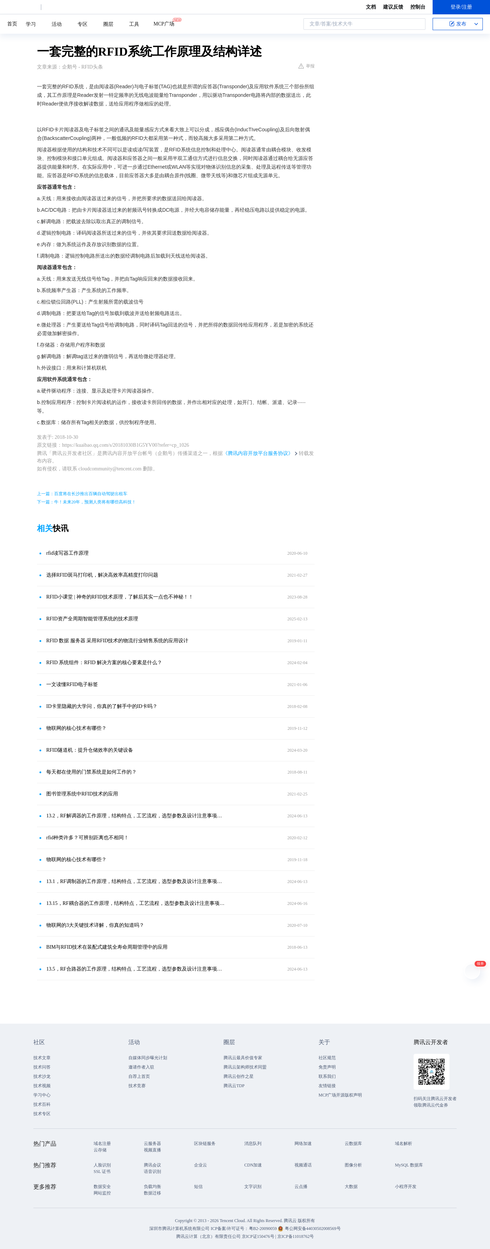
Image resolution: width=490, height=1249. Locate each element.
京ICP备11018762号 (295, 1236)
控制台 (417, 7)
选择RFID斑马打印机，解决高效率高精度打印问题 (102, 575)
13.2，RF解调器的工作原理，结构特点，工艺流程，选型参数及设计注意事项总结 (135, 815)
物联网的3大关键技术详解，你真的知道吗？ (95, 925)
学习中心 (42, 1095)
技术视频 (42, 1085)
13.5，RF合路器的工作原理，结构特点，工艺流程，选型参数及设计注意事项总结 (135, 969)
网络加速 (303, 1143)
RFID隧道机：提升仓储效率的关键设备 (89, 750)
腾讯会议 (152, 1165)
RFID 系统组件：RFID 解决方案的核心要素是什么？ (104, 662)
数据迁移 (152, 1193)
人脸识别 (102, 1165)
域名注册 (102, 1143)
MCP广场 (164, 23)
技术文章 (42, 1057)
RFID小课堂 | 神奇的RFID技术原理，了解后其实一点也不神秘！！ (119, 597)
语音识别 (152, 1171)
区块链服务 (205, 1143)
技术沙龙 (42, 1076)
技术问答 (42, 1067)
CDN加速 (253, 1165)
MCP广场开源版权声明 (340, 1095)
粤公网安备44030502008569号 (313, 1228)
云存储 (100, 1149)
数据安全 (102, 1186)
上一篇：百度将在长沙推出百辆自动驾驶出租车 (82, 493)
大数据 (351, 1186)
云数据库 (353, 1143)
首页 (12, 24)
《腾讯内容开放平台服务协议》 (258, 453)
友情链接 (327, 1085)
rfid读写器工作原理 (67, 553)
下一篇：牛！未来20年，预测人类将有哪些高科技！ (86, 501)
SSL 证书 (102, 1171)
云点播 (301, 1186)
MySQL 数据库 (409, 1165)
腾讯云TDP (234, 1085)
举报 (306, 66)
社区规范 (327, 1057)
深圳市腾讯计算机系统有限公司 (179, 1228)
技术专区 (42, 1113)
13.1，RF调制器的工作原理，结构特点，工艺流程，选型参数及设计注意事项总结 (135, 881)
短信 (198, 1186)
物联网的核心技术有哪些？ (76, 728)
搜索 (418, 24)
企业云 (200, 1165)
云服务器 (152, 1143)
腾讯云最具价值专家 (242, 1057)
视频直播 (152, 1149)
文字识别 (253, 1186)
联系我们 (327, 1076)
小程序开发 (405, 1186)
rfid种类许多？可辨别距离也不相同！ (87, 837)
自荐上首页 (139, 1076)
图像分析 (353, 1165)
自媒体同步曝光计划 (147, 1057)
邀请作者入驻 (141, 1067)
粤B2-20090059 (263, 1228)
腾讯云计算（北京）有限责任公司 (208, 1236)
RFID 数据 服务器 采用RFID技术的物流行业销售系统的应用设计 (117, 640)
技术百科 (42, 1104)
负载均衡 (152, 1186)
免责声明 (327, 1067)
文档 (371, 7)
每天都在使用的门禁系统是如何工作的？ (91, 772)
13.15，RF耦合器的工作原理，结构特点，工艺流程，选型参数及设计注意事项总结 (135, 903)
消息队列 (253, 1143)
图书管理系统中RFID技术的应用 (82, 794)
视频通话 (303, 1165)
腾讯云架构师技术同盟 (245, 1067)
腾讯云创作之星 (238, 1076)
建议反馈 (393, 7)
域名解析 (403, 1143)
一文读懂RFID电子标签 (72, 684)
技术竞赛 (137, 1085)
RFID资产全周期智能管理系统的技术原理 (92, 618)
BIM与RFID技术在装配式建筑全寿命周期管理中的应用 (107, 947)
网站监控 (102, 1193)
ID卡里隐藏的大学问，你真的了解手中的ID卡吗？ (101, 706)
